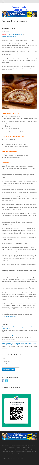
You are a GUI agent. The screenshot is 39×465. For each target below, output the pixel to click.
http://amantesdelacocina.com (9, 316)
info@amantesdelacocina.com (9, 36)
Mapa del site (20, 458)
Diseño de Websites (7, 456)
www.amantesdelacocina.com (16, 34)
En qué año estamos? (7, 364)
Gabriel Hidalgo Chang (31, 445)
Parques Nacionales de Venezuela (10, 336)
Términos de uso (11, 458)
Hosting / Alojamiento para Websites (21, 456)
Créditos (4, 458)
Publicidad (33, 456)
